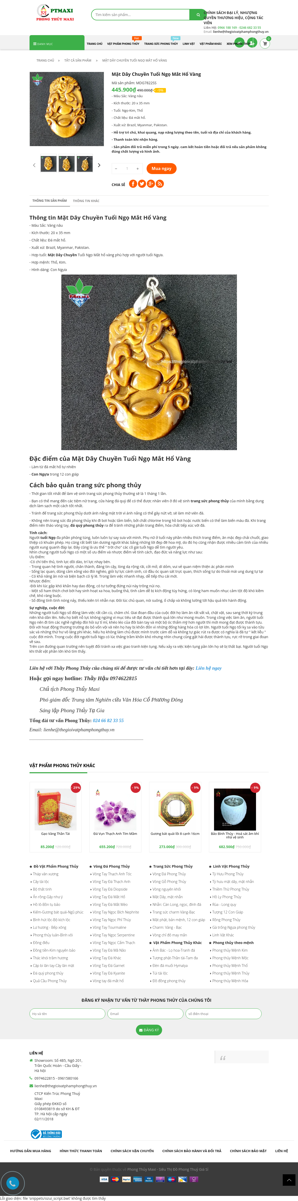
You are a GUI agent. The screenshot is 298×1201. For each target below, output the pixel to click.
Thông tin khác (86, 201)
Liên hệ (281, 1151)
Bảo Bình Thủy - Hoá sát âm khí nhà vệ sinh (235, 835)
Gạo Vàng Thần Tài (55, 833)
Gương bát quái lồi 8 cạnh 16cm (175, 833)
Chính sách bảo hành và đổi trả (191, 1151)
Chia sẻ (118, 184)
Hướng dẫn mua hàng (30, 1151)
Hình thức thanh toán (81, 1151)
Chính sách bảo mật (248, 1151)
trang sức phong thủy (210, 500)
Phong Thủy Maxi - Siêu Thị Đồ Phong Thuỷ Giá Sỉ (167, 1169)
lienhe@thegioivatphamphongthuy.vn (66, 1085)
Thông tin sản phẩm (50, 200)
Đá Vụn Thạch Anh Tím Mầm (115, 833)
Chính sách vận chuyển (132, 1151)
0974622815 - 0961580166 (56, 1078)
